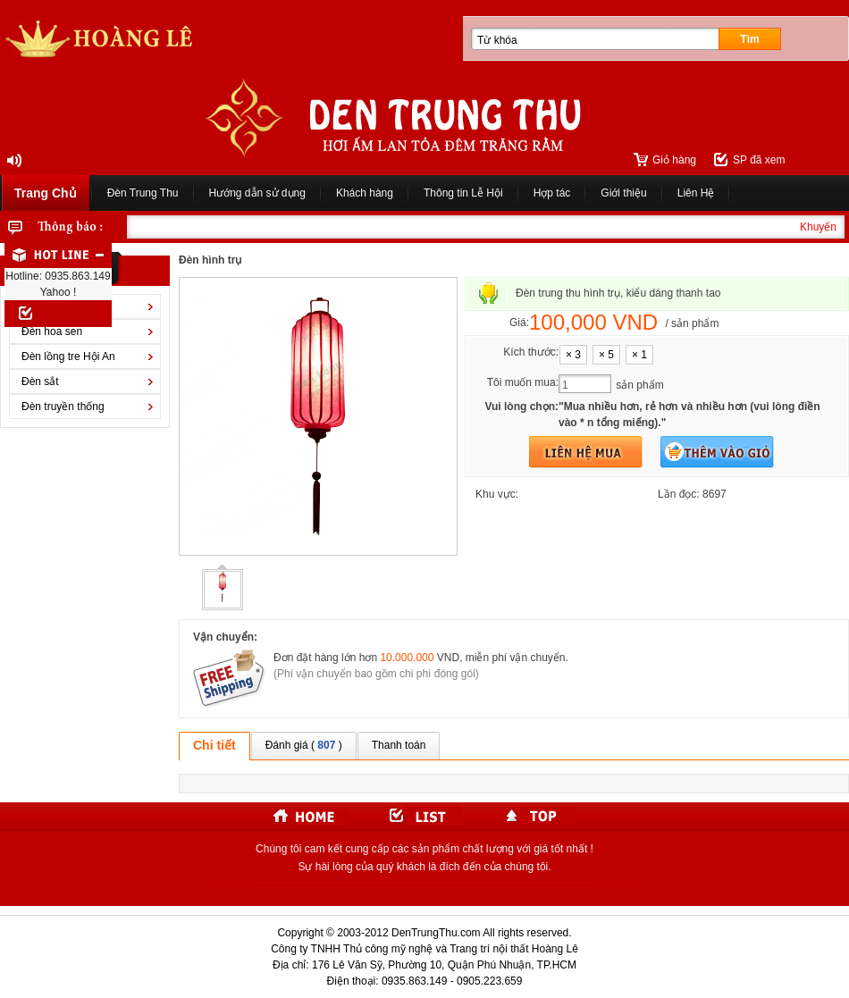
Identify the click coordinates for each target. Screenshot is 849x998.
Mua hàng (586, 452)
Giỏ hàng (674, 160)
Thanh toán (399, 745)
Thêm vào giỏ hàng (717, 452)
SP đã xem (759, 160)
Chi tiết (214, 745)
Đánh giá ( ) (303, 745)
